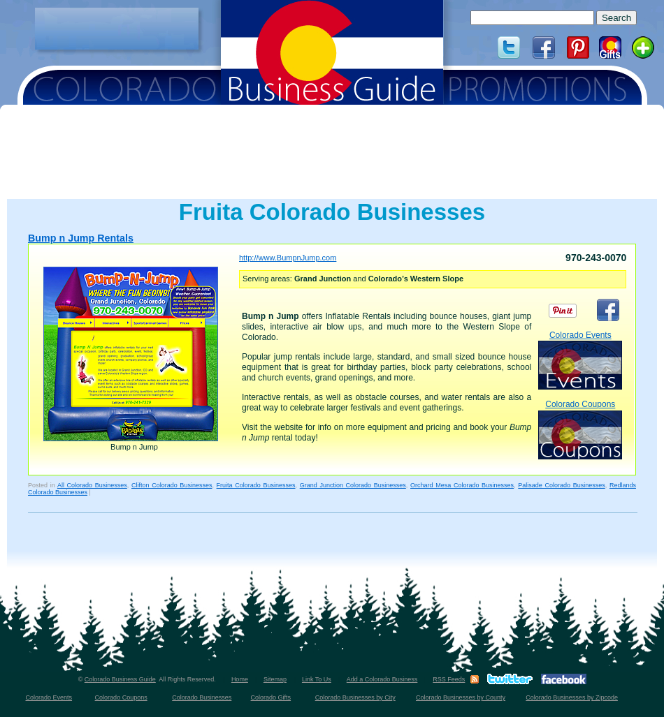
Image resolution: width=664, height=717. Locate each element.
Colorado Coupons (580, 429)
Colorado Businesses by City (355, 697)
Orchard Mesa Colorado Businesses (462, 485)
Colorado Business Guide (120, 679)
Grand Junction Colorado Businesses (353, 485)
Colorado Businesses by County (460, 697)
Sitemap (275, 679)
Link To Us (316, 679)
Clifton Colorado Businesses (171, 485)
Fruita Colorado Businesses (256, 485)
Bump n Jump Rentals (80, 238)
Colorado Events (580, 360)
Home (239, 679)
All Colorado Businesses (92, 485)
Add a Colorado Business (382, 679)
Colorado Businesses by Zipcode (572, 697)
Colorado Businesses (201, 697)
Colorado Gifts (271, 697)
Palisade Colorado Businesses (561, 485)
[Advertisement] (117, 29)
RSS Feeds (449, 679)
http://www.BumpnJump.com (287, 257)
